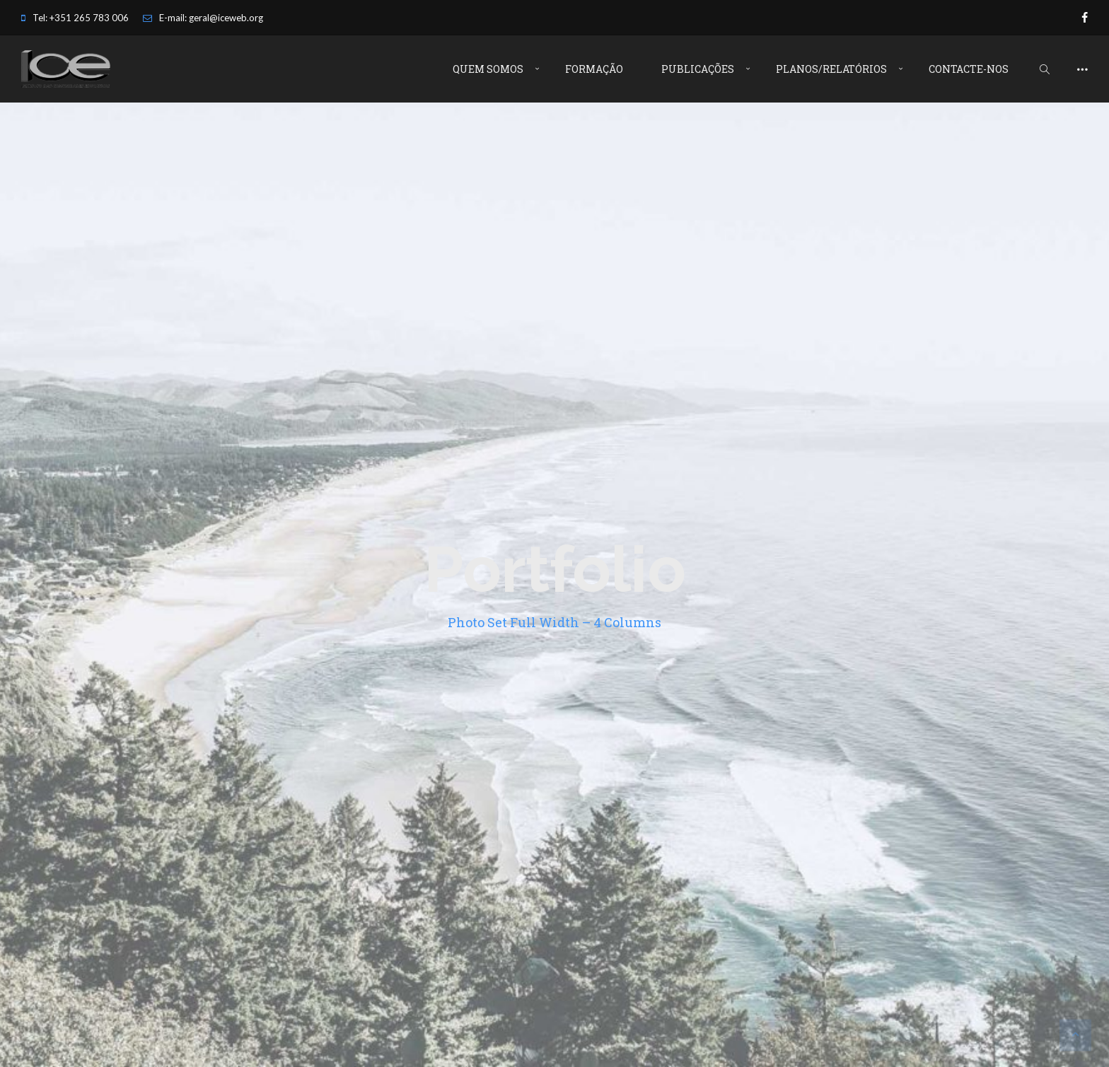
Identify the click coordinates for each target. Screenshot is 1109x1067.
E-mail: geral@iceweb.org (203, 17)
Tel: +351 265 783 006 (75, 17)
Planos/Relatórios (831, 69)
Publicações (697, 69)
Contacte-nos (969, 69)
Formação (594, 69)
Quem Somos (488, 69)
